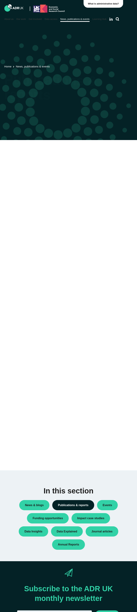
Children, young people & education (110, 308)
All (102, 154)
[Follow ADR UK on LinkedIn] (111, 19)
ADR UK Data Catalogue (67, 162)
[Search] (117, 19)
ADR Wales (107, 255)
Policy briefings (109, 171)
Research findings (111, 177)
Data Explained (115, 436)
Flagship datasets (19, 167)
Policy (104, 166)
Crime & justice (109, 328)
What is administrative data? (104, 3)
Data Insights (108, 160)
